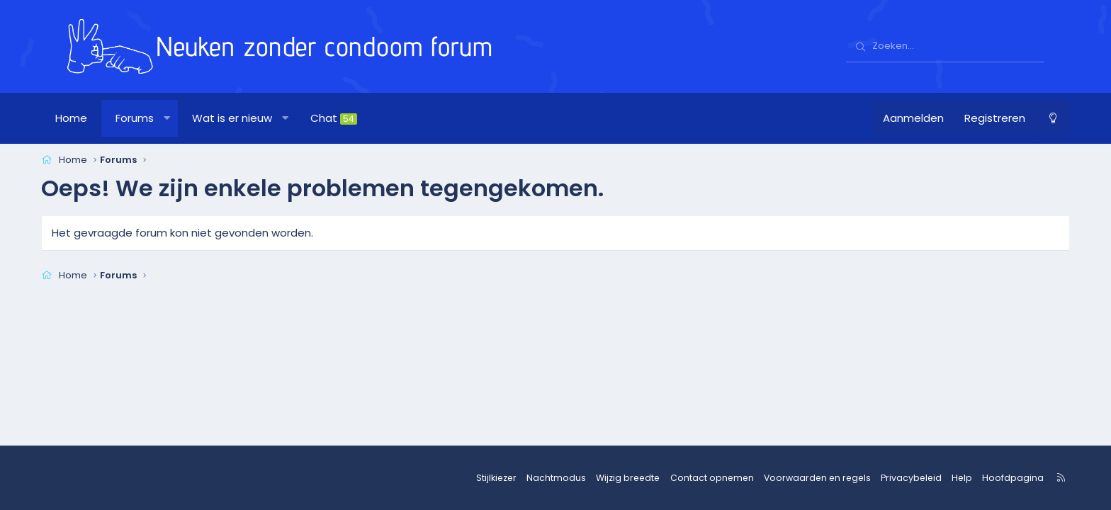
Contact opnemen (699, 478)
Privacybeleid (888, 478)
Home (97, 117)
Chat (359, 117)
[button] (192, 118)
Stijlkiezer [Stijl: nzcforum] (492, 478)
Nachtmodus (550, 478)
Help (936, 478)
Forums (160, 117)
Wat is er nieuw (258, 117)
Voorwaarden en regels (799, 478)
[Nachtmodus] (1027, 118)
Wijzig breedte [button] (619, 478)
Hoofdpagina (984, 478)
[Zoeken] (945, 46)
